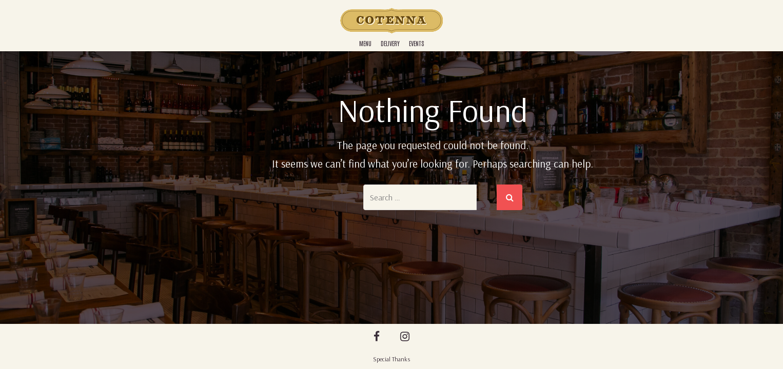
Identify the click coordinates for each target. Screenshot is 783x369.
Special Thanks (391, 359)
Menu (365, 43)
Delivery (390, 43)
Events (416, 43)
